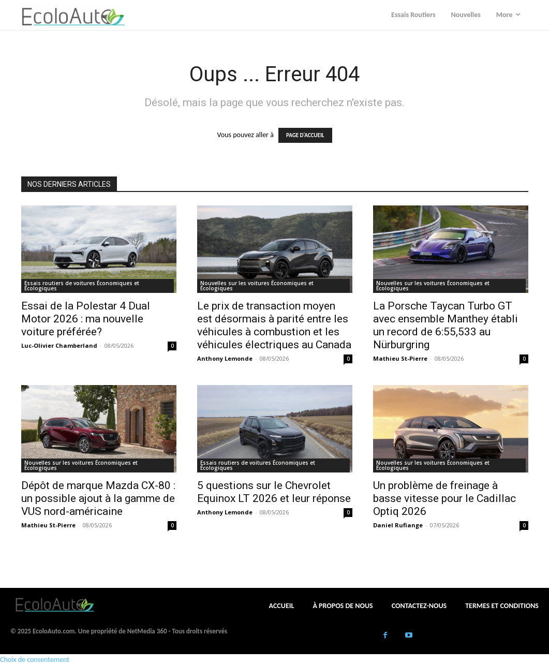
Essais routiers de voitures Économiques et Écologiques (81, 285)
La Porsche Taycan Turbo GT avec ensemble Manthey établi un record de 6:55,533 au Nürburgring (445, 325)
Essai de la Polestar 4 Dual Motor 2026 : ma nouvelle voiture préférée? (85, 319)
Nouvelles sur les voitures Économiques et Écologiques (257, 285)
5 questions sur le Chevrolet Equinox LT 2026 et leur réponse (274, 492)
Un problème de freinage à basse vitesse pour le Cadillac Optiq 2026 (444, 498)
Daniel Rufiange (398, 525)
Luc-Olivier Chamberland (59, 345)
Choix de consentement (34, 659)
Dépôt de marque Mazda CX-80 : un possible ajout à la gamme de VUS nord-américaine (98, 498)
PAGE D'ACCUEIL (305, 135)
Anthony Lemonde (225, 358)
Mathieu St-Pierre (400, 358)
